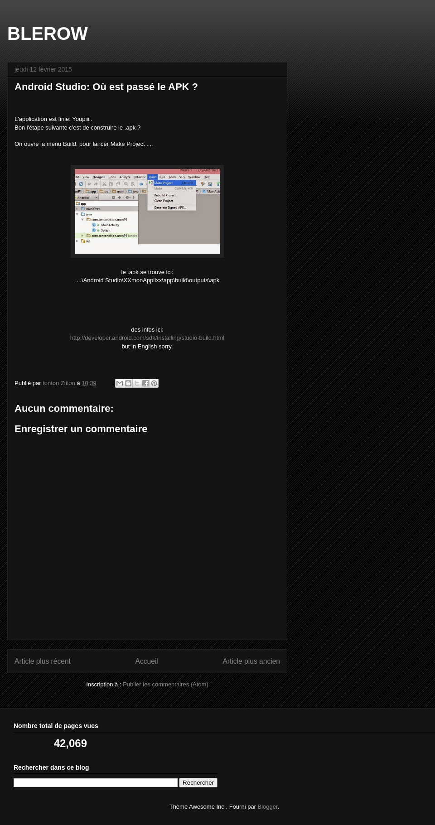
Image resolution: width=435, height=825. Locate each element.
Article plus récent (42, 661)
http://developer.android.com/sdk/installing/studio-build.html (147, 337)
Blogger (268, 806)
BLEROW (47, 33)
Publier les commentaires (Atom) (165, 684)
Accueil (146, 661)
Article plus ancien (251, 661)
